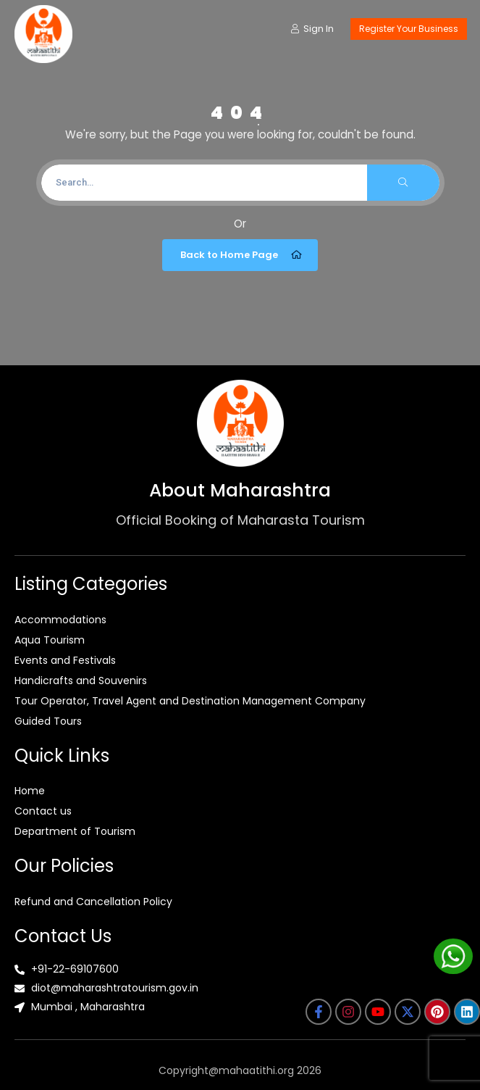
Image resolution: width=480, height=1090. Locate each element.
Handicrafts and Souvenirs (80, 680)
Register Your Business (408, 28)
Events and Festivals (65, 660)
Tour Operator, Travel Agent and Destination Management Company (190, 701)
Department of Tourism (74, 831)
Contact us (43, 811)
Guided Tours (48, 721)
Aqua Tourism (49, 640)
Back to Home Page (241, 255)
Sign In (312, 29)
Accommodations (60, 619)
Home (29, 790)
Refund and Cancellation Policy (93, 901)
